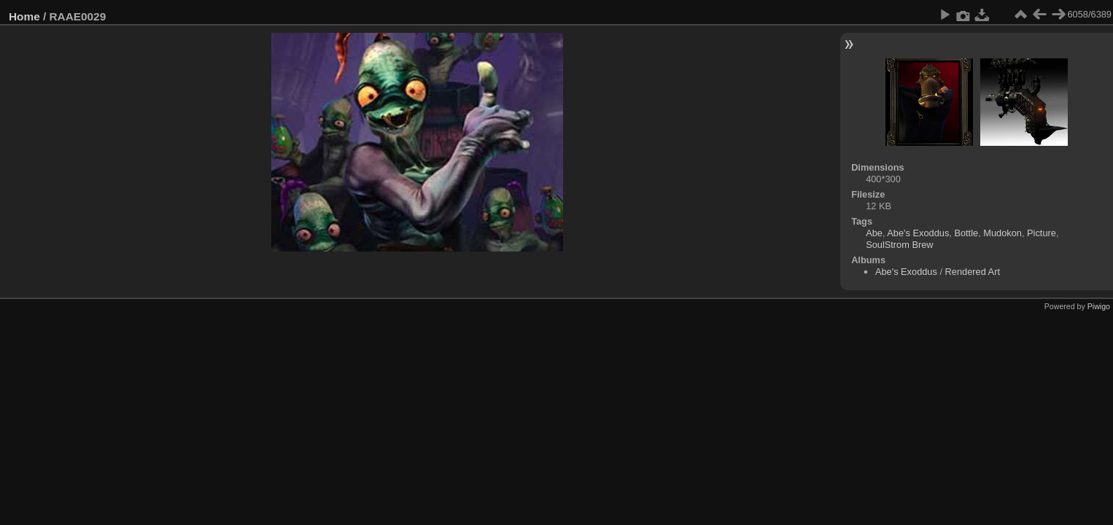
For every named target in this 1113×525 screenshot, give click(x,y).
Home (24, 16)
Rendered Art (972, 271)
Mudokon (1002, 233)
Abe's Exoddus (918, 233)
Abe (874, 233)
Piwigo (1098, 306)
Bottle (966, 233)
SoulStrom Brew (899, 244)
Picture (1041, 233)
